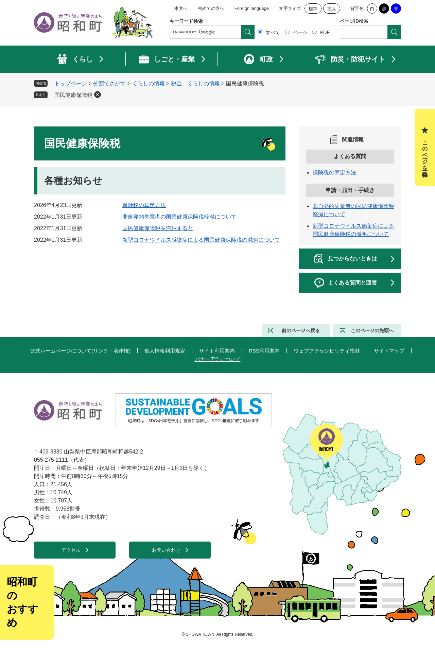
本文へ (181, 8)
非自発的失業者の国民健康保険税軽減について (179, 217)
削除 (97, 94)
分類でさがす (109, 83)
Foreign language (251, 8)
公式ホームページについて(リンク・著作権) (80, 351)
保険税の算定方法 (144, 205)
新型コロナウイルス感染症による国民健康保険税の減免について (201, 240)
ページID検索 (354, 21)
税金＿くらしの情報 (195, 83)
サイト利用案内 (217, 351)
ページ (300, 32)
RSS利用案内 (264, 351)
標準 (313, 8)
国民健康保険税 (73, 95)
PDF (325, 32)
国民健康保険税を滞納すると (157, 228)
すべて (273, 32)
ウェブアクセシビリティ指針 (327, 351)
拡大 (331, 8)
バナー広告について (218, 359)
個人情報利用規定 (164, 351)
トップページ (70, 83)
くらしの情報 (148, 83)
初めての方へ (211, 8)
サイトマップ (389, 351)
